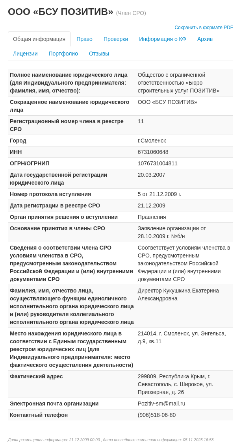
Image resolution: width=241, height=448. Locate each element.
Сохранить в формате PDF (203, 27)
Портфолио (63, 53)
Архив (205, 39)
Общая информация (39, 39)
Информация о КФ (162, 39)
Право (84, 39)
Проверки (116, 39)
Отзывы (99, 53)
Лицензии (25, 53)
